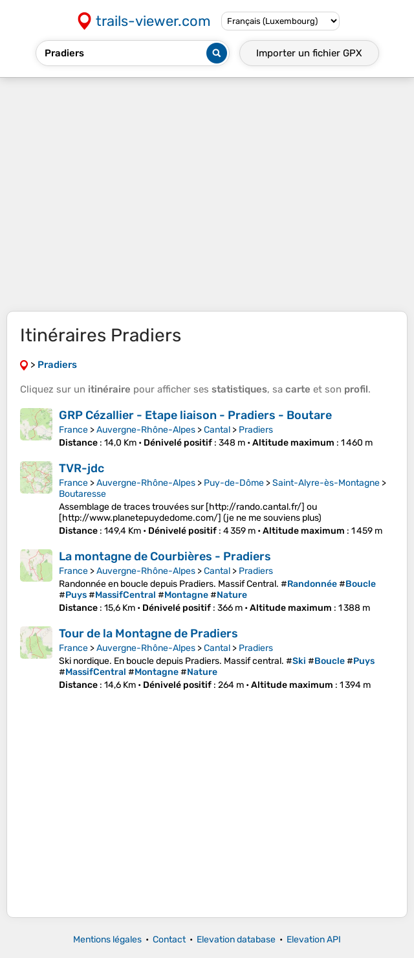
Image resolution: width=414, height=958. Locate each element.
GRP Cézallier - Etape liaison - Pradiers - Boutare (195, 415)
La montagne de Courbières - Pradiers (165, 556)
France (73, 429)
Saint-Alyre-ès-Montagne (326, 482)
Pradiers (256, 429)
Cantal (217, 429)
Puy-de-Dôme (234, 482)
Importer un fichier (309, 53)
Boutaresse (82, 493)
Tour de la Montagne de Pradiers (148, 633)
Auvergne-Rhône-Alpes (145, 429)
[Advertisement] (207, 194)
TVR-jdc (81, 468)
